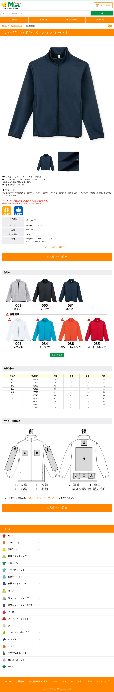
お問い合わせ (99, 20)
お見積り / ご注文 (56, 256)
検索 (101, 13)
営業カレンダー (84, 681)
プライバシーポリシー (62, 681)
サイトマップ (102, 681)
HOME (4, 26)
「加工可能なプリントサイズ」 (41, 498)
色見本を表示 (57, 355)
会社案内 (20, 681)
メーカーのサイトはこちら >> (57, 247)
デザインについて (71, 20)
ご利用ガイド (42, 20)
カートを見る (103, 5)
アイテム (14, 20)
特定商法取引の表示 (38, 681)
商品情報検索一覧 (16, 26)
